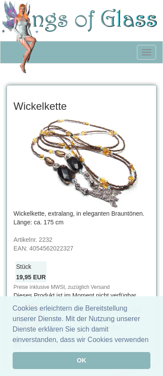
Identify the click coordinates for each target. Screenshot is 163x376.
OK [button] (81, 360)
